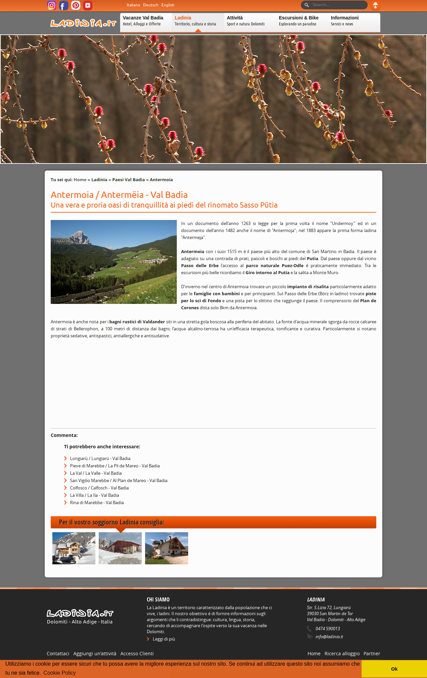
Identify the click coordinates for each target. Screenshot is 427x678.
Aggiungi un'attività (94, 653)
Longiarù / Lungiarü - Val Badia (100, 458)
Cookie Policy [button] (59, 673)
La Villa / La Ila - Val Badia (94, 495)
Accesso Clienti (137, 653)
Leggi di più (164, 639)
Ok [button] (394, 669)
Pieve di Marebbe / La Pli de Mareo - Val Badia (115, 466)
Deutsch (150, 5)
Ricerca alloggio (342, 653)
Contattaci (58, 653)
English (167, 5)
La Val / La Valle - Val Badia (96, 473)
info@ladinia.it (329, 637)
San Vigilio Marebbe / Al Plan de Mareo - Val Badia (118, 480)
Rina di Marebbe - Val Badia (97, 502)
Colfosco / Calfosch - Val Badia (99, 488)
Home (80, 180)
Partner (372, 653)
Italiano (133, 5)
